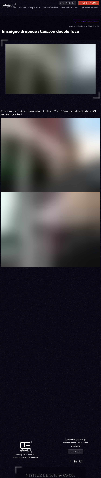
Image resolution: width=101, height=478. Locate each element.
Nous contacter (89, 3)
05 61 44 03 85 (67, 3)
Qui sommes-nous (89, 7)
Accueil (22, 7)
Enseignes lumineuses (87, 21)
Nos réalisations (50, 7)
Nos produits (34, 7)
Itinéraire (75, 452)
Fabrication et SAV (69, 7)
